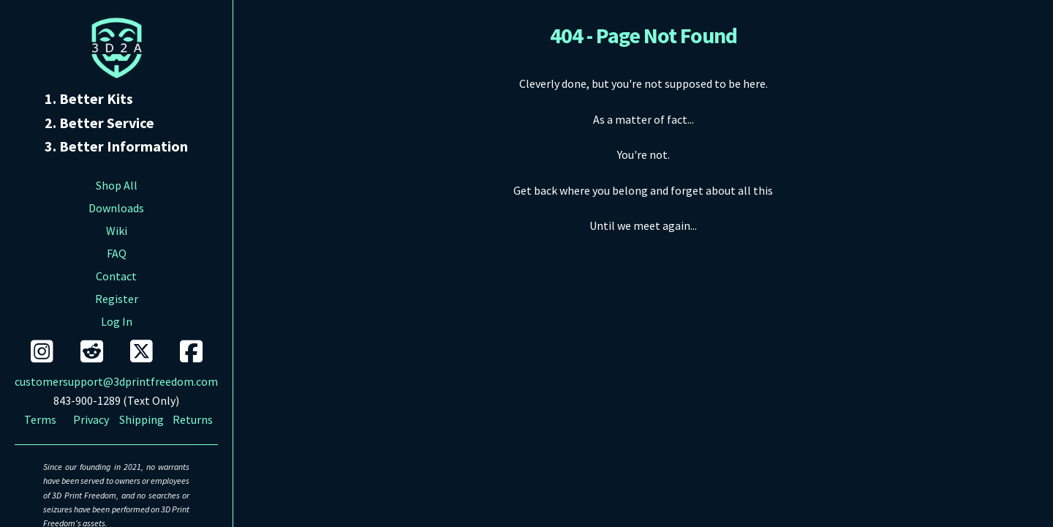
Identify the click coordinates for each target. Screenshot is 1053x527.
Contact (116, 276)
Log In (116, 321)
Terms (40, 419)
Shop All (116, 185)
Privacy (91, 419)
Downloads (116, 208)
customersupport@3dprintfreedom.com (116, 381)
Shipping (141, 419)
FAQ (117, 253)
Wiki (116, 230)
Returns (193, 419)
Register (116, 298)
